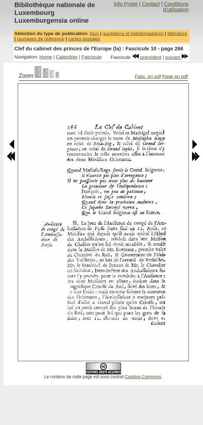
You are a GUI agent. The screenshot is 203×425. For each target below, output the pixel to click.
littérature (177, 33)
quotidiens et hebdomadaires (133, 33)
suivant (176, 57)
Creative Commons (143, 376)
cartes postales (84, 38)
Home (45, 57)
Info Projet (126, 4)
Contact (151, 4)
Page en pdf (175, 76)
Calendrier (67, 57)
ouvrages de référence (40, 38)
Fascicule (92, 57)
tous (94, 33)
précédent (146, 57)
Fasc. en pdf (148, 76)
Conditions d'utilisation (175, 6)
